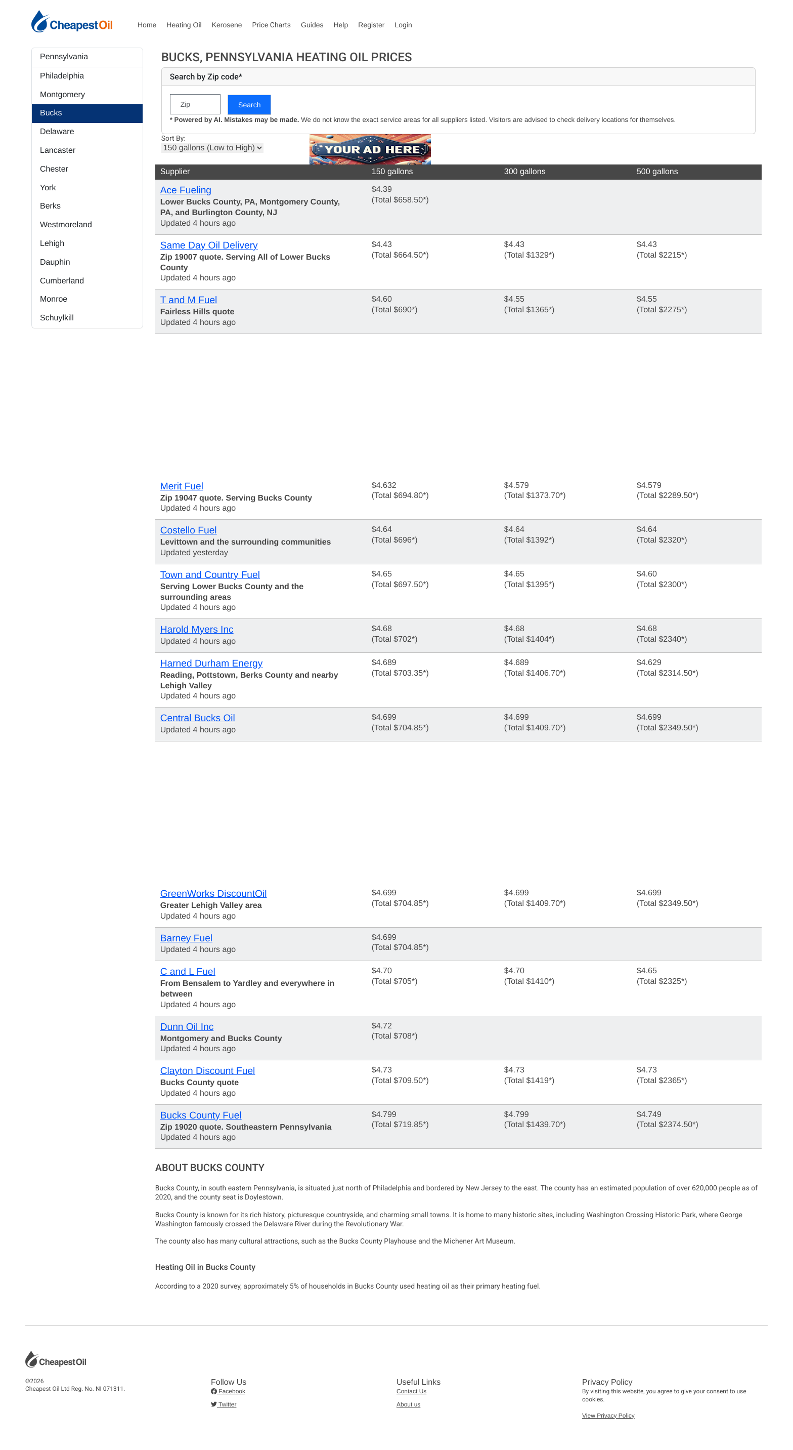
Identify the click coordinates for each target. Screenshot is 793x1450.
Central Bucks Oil (197, 718)
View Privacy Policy (608, 1415)
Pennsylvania (64, 57)
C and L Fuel (187, 972)
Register (371, 25)
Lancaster (57, 150)
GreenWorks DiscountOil (213, 894)
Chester (54, 169)
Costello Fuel (188, 530)
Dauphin (55, 262)
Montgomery (62, 95)
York (48, 188)
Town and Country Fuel (210, 575)
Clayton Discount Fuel (207, 1071)
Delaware (57, 132)
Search (249, 105)
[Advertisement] (458, 405)
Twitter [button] (223, 1404)
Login (403, 25)
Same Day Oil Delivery (209, 245)
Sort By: (173, 139)
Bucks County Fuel (201, 1115)
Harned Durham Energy (211, 663)
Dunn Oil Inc (187, 1027)
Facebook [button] (228, 1391)
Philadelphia (62, 76)
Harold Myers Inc (197, 630)
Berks (50, 206)
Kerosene (227, 25)
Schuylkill (57, 318)
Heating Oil (183, 25)
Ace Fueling (185, 190)
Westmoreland (66, 225)
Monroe (53, 299)
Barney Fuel (186, 938)
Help (340, 25)
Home (147, 25)
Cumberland (62, 281)
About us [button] (408, 1404)
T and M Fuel (188, 300)
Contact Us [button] (411, 1391)
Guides (312, 25)
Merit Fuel (181, 486)
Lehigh (52, 243)
